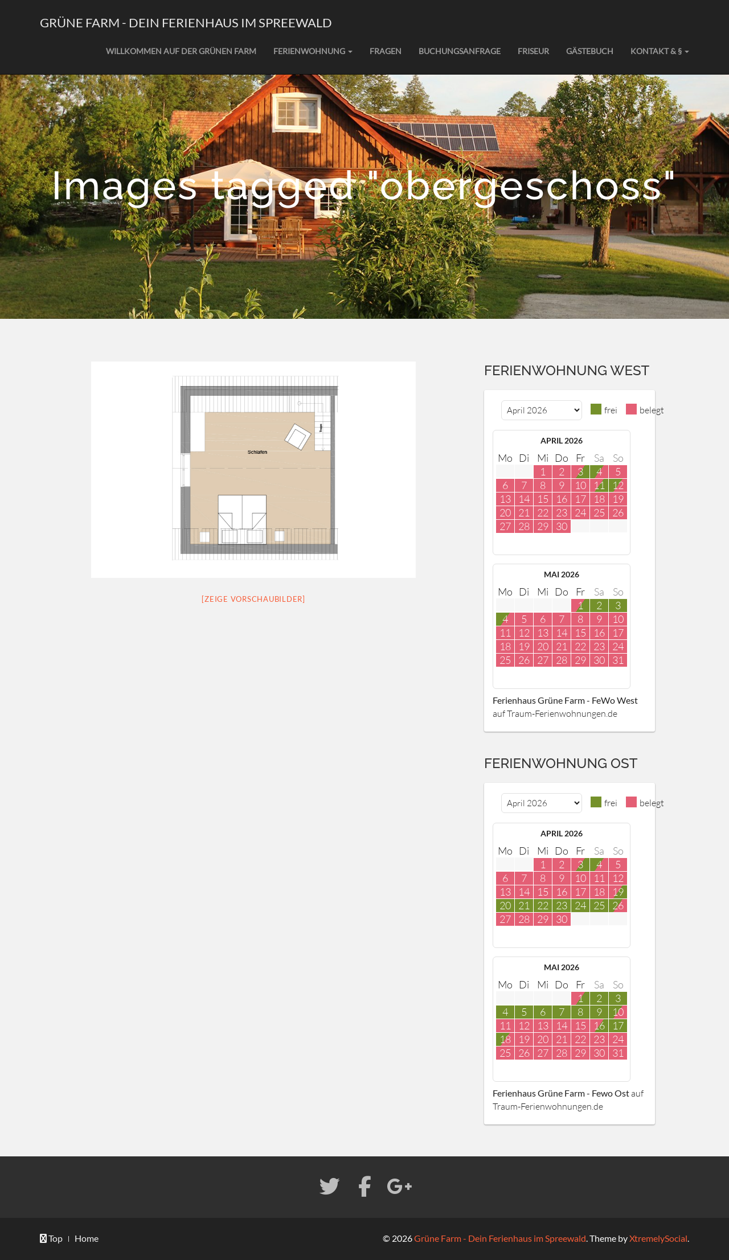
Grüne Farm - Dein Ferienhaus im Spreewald (186, 22)
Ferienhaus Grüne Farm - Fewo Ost (561, 1092)
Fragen (386, 51)
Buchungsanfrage (460, 51)
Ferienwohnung (313, 51)
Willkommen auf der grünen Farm (181, 51)
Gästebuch (589, 51)
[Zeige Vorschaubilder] (253, 599)
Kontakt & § (659, 51)
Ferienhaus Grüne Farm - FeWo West (565, 700)
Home (87, 1238)
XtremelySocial (658, 1238)
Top (51, 1238)
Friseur (533, 51)
